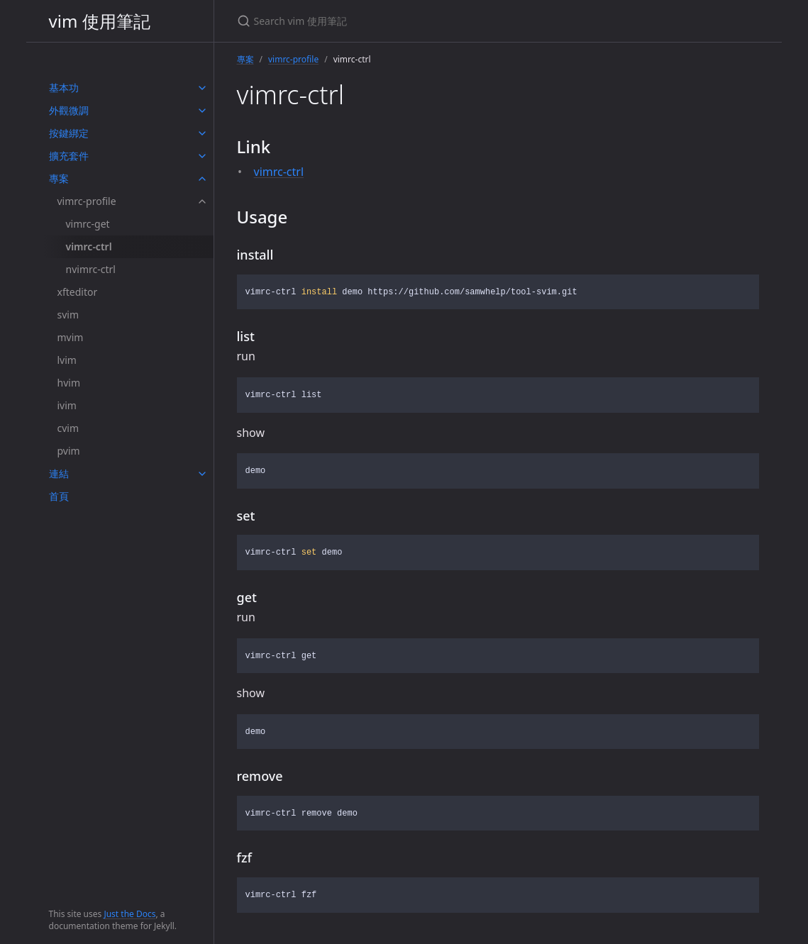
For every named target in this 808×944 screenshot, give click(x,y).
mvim (70, 337)
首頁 (59, 496)
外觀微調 (69, 110)
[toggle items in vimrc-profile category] (202, 201)
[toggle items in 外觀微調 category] (202, 110)
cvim (68, 428)
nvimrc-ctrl (91, 269)
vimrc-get (88, 224)
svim (68, 314)
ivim (67, 405)
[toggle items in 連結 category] (202, 473)
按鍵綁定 (69, 133)
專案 (59, 178)
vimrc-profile (86, 201)
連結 (59, 473)
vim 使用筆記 (99, 21)
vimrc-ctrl (89, 246)
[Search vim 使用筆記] (404, 21)
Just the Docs (129, 914)
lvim (67, 360)
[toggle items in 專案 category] (202, 178)
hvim (68, 382)
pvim (68, 450)
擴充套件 (69, 155)
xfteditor (77, 292)
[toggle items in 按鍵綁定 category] (202, 133)
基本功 (64, 87)
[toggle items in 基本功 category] (202, 88)
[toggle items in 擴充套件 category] (202, 156)
